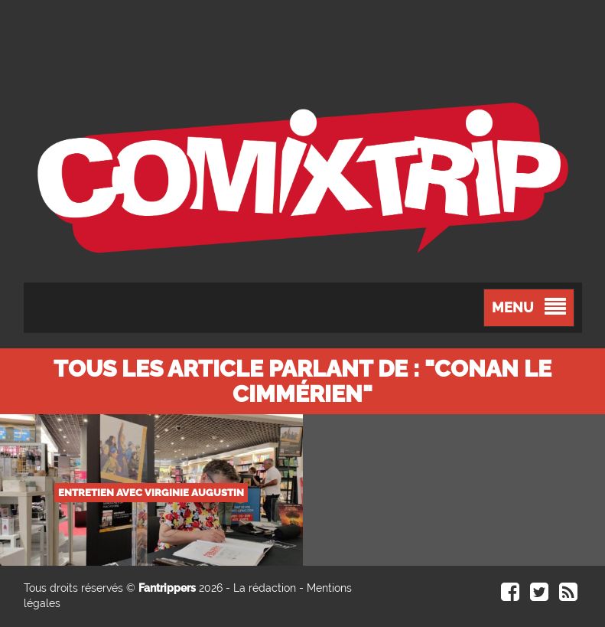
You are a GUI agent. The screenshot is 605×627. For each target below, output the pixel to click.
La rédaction (264, 588)
